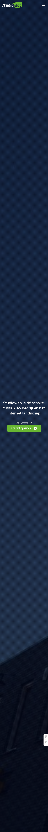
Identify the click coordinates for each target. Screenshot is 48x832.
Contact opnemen (21, 428)
